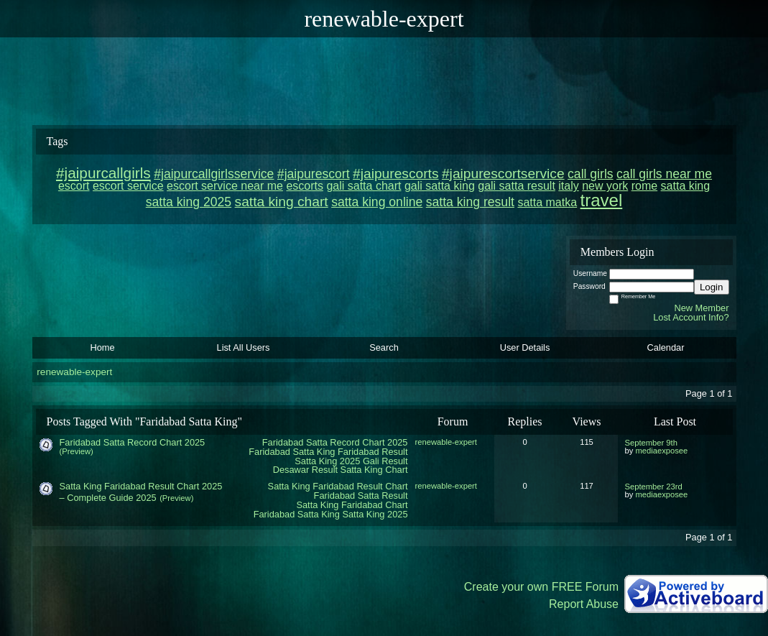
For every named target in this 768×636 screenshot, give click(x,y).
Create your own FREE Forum (541, 587)
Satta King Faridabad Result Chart (338, 486)
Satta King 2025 (327, 461)
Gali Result (385, 461)
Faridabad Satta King (292, 451)
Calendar (666, 347)
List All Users (243, 347)
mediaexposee (661, 450)
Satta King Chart (374, 469)
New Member (701, 308)
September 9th (651, 442)
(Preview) (76, 451)
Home (102, 347)
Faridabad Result (372, 451)
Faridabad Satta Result (361, 495)
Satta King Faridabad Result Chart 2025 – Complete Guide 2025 (141, 492)
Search (384, 347)
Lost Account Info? (690, 317)
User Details (525, 347)
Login (711, 287)
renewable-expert (74, 372)
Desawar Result (305, 469)
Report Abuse (584, 604)
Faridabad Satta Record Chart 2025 (335, 442)
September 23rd (654, 486)
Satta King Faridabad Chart (351, 504)
